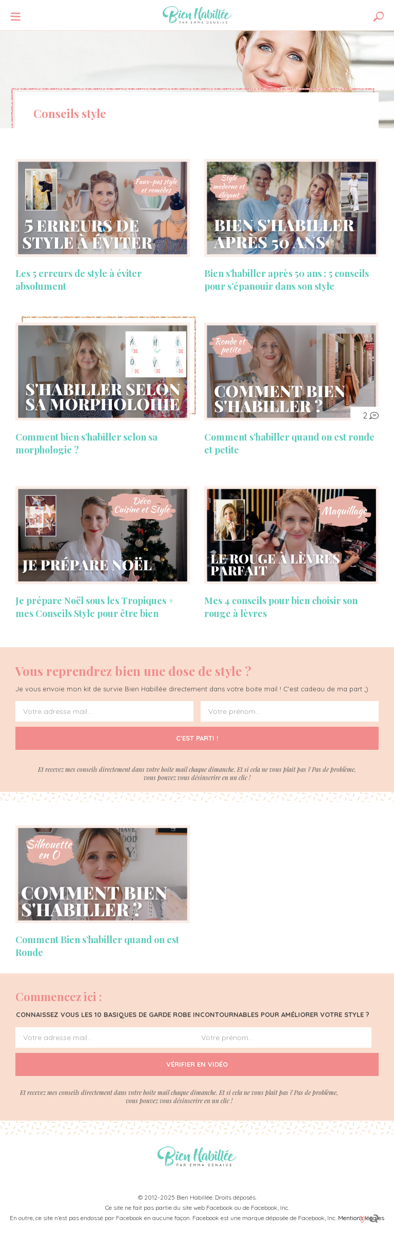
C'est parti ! (197, 738)
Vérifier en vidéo (197, 1064)
